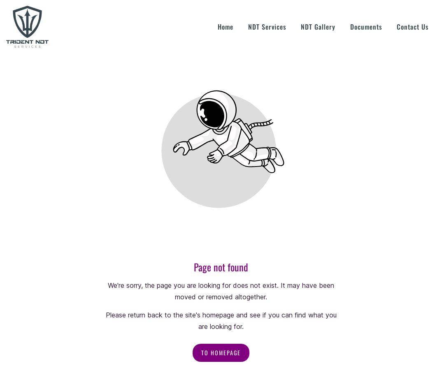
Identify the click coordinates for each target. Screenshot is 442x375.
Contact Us (412, 27)
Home (225, 27)
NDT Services (267, 27)
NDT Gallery (318, 27)
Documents (366, 27)
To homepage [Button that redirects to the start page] (221, 352)
